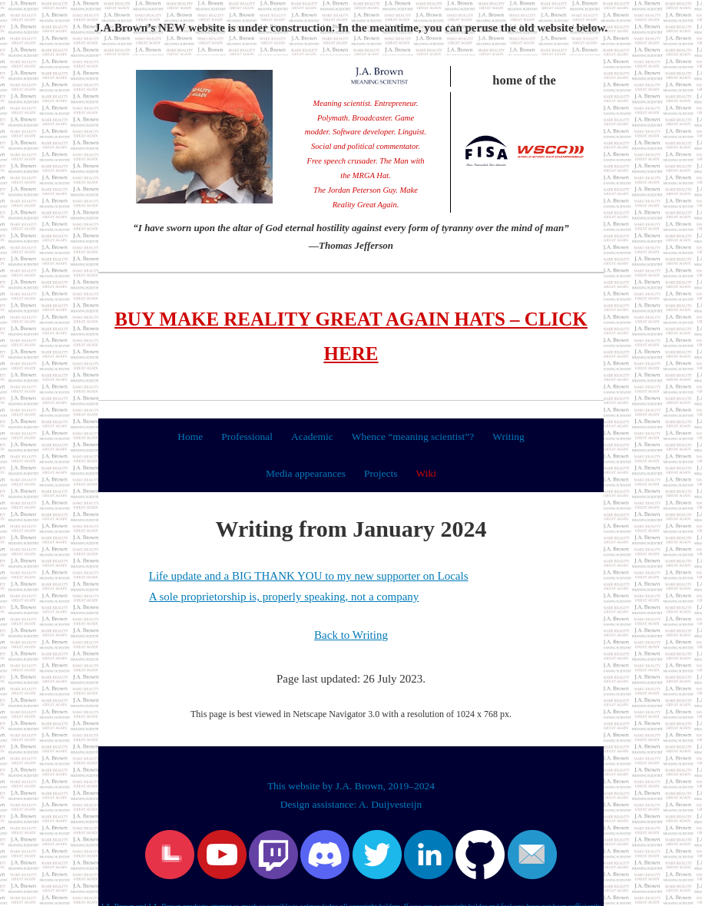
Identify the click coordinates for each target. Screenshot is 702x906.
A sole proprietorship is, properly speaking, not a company (284, 596)
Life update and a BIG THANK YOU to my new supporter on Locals (309, 576)
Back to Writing (351, 635)
